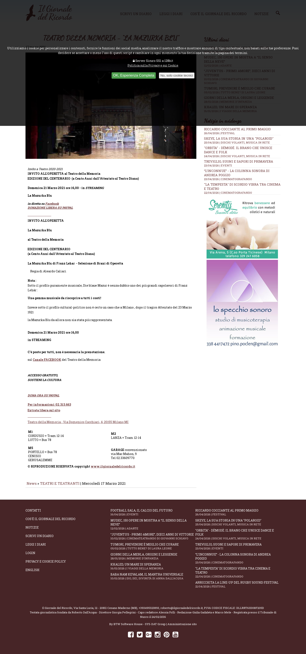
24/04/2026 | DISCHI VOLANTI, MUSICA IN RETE (237, 156)
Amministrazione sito (182, 627)
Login (30, 556)
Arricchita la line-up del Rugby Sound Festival (237, 587)
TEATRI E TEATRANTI (59, 486)
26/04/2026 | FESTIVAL (219, 133)
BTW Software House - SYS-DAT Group (139, 627)
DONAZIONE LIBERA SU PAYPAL (50, 211)
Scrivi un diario (40, 539)
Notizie (32, 530)
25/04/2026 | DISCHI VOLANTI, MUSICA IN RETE (237, 142)
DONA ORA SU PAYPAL (43, 398)
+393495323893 (149, 611)
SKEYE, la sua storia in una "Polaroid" (238, 138)
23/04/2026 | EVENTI (218, 165)
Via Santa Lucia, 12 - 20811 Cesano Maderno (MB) (105, 611)
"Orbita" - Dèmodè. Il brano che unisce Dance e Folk (237, 537)
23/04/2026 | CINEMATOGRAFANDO (228, 179)
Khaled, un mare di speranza (153, 569)
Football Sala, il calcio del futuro (153, 515)
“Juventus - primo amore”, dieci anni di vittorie (153, 539)
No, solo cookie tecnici (176, 75)
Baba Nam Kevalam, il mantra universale (153, 579)
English (33, 573)
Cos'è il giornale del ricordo (50, 522)
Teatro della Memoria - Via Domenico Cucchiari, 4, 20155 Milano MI (78, 425)
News (32, 486)
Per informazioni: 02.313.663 (49, 407)
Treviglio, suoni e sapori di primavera (238, 161)
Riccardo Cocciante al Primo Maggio (237, 129)
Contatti (33, 513)
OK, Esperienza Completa (133, 75)
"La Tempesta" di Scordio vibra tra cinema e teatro (237, 575)
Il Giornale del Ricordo (57, 611)
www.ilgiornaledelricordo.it (113, 469)
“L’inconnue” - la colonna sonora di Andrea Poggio (237, 561)
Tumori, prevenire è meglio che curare (153, 549)
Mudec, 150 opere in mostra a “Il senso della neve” (153, 527)
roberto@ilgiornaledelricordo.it (181, 611)
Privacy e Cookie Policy (46, 564)
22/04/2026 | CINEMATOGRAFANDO (228, 193)
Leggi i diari (36, 547)
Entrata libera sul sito (44, 413)
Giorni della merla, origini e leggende (153, 559)
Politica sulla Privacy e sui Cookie (153, 65)
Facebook (52, 207)
